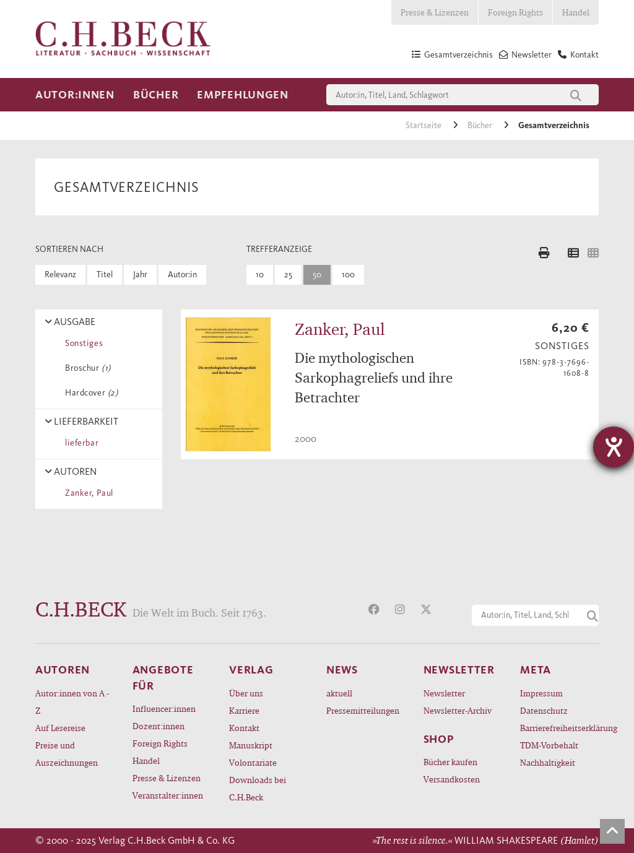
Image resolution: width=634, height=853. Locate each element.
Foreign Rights (515, 12)
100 (348, 274)
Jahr (140, 274)
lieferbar (79, 443)
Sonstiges (82, 343)
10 (260, 274)
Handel (575, 12)
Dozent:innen (158, 726)
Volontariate (253, 762)
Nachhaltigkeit (547, 762)
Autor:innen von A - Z (72, 702)
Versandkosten (451, 779)
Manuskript (250, 745)
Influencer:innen (164, 708)
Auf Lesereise (60, 727)
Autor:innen (75, 95)
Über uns (246, 693)
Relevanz (60, 274)
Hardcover (89, 393)
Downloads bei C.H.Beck (257, 788)
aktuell (339, 693)
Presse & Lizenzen (435, 12)
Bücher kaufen (450, 761)
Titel (105, 274)
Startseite (424, 125)
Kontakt (244, 727)
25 (288, 274)
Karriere (244, 710)
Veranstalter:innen (167, 795)
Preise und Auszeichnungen (66, 754)
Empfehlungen (243, 95)
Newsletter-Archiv (457, 710)
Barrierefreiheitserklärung (559, 727)
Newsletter (444, 693)
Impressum (541, 693)
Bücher (155, 95)
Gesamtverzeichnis (553, 125)
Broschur (86, 368)
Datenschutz (544, 710)
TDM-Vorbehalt (549, 745)
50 (317, 274)
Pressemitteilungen (362, 710)
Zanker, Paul (87, 493)
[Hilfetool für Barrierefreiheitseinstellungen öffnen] (613, 446)
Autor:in (182, 274)
